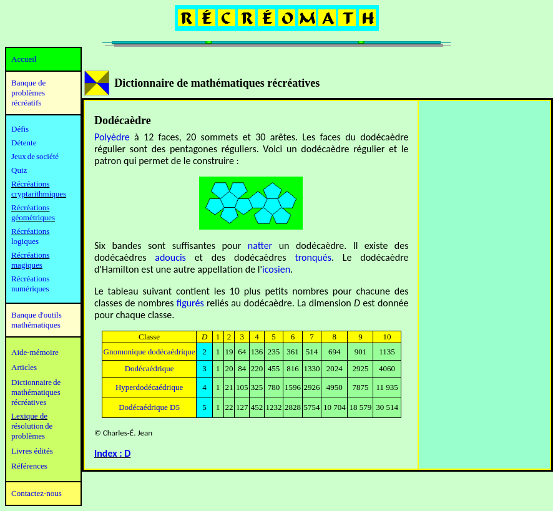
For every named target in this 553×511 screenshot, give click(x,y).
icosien (276, 269)
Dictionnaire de (36, 382)
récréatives (28, 402)
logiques (25, 241)
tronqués (313, 257)
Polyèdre (112, 137)
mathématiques (36, 392)
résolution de (31, 426)
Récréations (30, 231)
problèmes (28, 435)
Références (29, 465)
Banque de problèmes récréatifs (28, 92)
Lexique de (29, 416)
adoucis (170, 257)
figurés (190, 303)
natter (260, 245)
